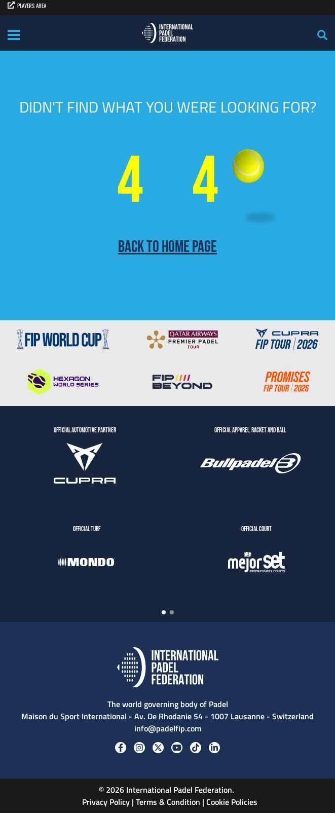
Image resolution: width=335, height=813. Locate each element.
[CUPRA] (84, 465)
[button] (164, 612)
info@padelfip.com (167, 728)
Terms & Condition (168, 802)
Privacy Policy (105, 802)
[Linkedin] (214, 747)
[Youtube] (176, 747)
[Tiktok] (195, 747)
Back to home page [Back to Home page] (167, 247)
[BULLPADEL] (250, 465)
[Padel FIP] (167, 33)
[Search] (322, 35)
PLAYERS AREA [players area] (27, 6)
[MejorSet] (256, 563)
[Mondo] (86, 563)
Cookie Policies (231, 802)
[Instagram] (139, 747)
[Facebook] (120, 747)
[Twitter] (158, 747)
